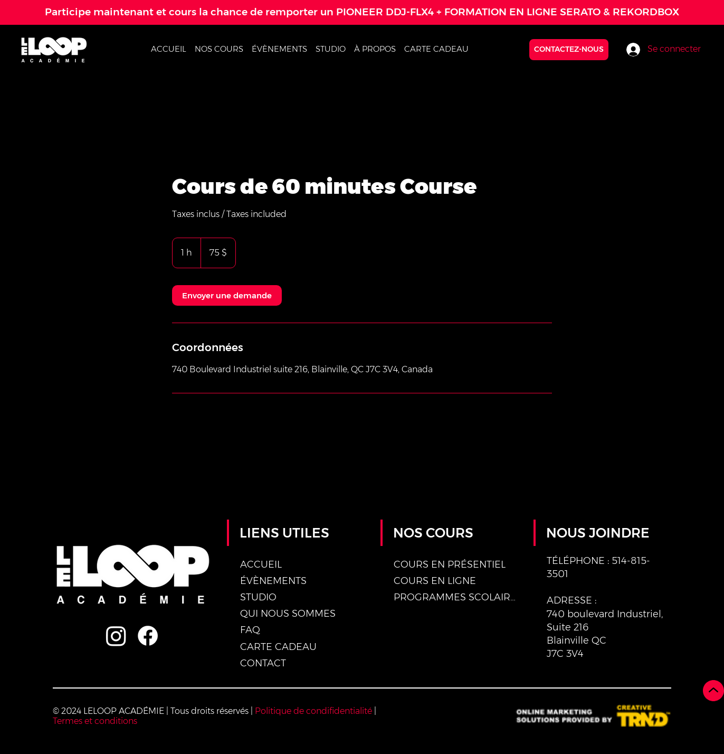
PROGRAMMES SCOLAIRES (456, 597)
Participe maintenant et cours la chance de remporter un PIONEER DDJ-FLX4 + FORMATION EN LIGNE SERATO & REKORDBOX (362, 12)
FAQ (250, 630)
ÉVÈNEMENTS (273, 581)
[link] (227, 295)
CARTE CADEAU (278, 647)
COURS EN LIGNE (435, 581)
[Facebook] (148, 636)
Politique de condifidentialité (313, 711)
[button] (218, 48)
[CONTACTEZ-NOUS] (568, 49)
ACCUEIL (261, 564)
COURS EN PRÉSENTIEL (450, 564)
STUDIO (258, 597)
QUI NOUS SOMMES (288, 613)
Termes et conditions (95, 721)
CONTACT (263, 663)
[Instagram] (116, 636)
